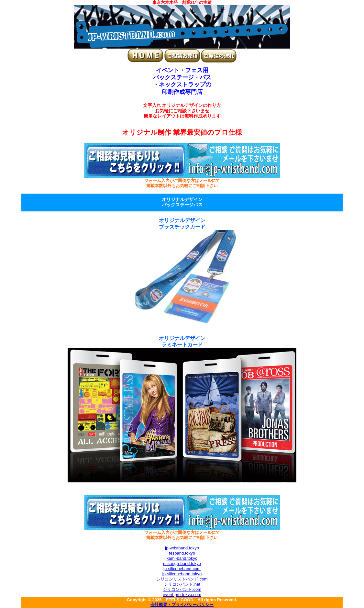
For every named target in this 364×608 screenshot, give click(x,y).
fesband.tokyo (182, 553)
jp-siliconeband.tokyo (182, 573)
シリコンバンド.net (182, 584)
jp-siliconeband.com (182, 568)
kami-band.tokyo (182, 558)
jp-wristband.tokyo (182, 548)
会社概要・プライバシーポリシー (182, 605)
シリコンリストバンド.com (181, 579)
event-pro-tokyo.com (182, 594)
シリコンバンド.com (182, 589)
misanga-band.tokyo (182, 563)
